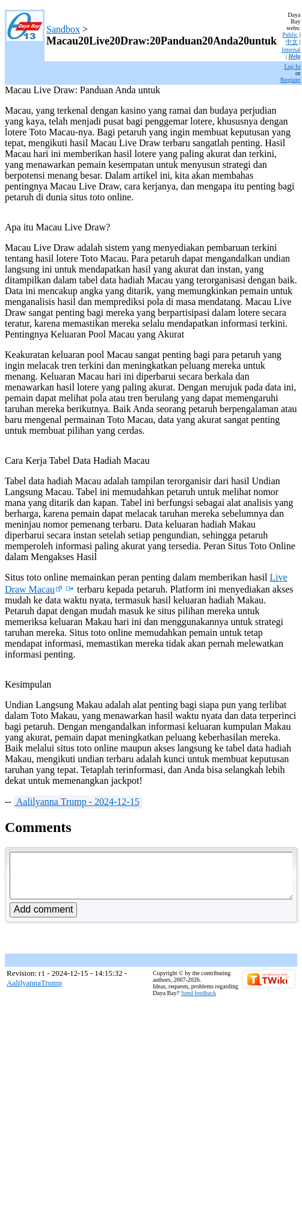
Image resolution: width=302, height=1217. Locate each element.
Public (290, 34)
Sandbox (63, 29)
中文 (292, 42)
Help (294, 56)
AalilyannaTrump (34, 991)
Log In (292, 66)
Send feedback (199, 1002)
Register (290, 79)
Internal (291, 49)
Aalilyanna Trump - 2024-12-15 (77, 801)
